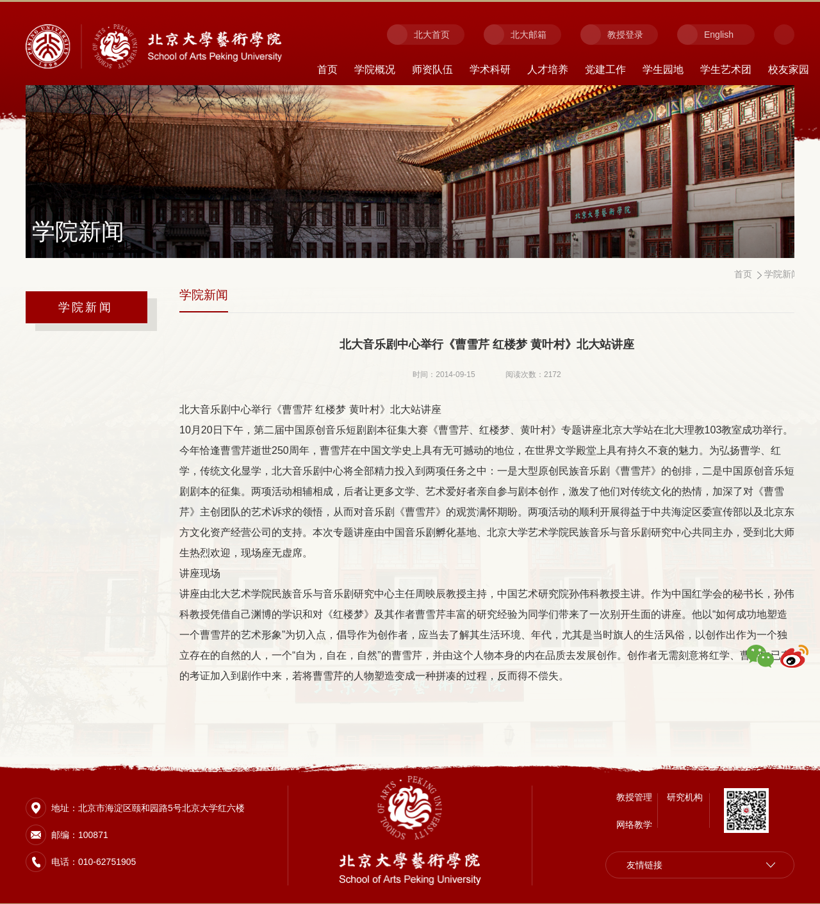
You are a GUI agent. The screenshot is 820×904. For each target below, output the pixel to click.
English (719, 34)
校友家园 (788, 69)
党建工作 (605, 69)
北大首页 (432, 34)
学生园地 (663, 69)
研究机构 (685, 796)
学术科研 (490, 69)
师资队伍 (432, 69)
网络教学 (634, 823)
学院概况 (374, 69)
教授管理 (634, 796)
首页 (327, 69)
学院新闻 (85, 307)
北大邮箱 (528, 34)
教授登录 (625, 34)
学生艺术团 (725, 69)
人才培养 (547, 69)
